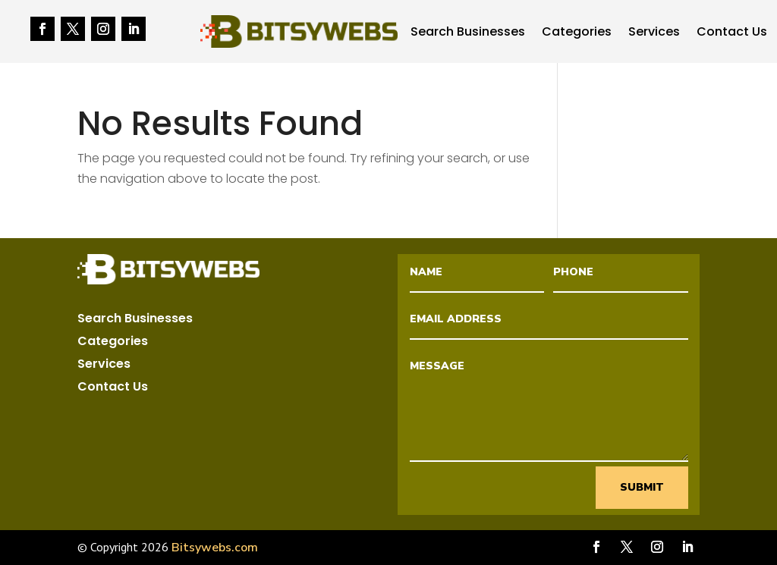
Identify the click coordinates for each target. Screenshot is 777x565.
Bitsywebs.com (214, 547)
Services (654, 33)
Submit (642, 487)
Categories (577, 33)
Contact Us (732, 33)
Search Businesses (468, 33)
